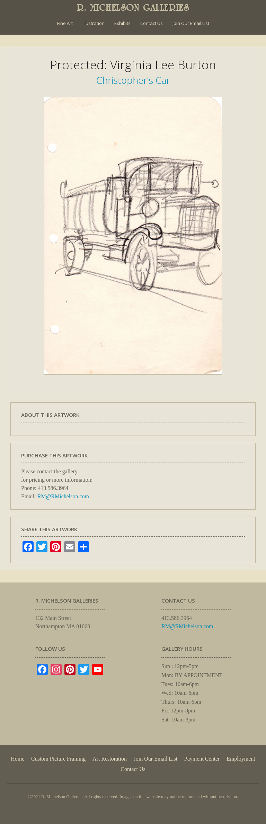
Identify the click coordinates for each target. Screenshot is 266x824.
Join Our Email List (190, 23)
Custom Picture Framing (58, 759)
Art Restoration (109, 759)
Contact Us (151, 23)
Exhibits (122, 23)
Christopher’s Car (133, 80)
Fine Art (65, 23)
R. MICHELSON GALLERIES (133, 8)
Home (17, 759)
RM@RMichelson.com (63, 496)
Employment (241, 759)
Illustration (93, 23)
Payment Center (202, 759)
